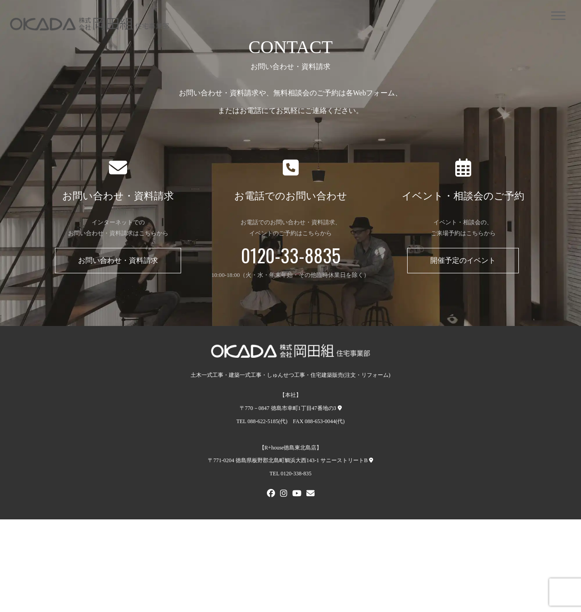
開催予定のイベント (463, 260)
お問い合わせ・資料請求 (118, 260)
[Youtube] (296, 494)
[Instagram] (283, 494)
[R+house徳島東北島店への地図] (371, 460)
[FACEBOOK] (271, 494)
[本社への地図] (340, 408)
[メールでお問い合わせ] (310, 494)
